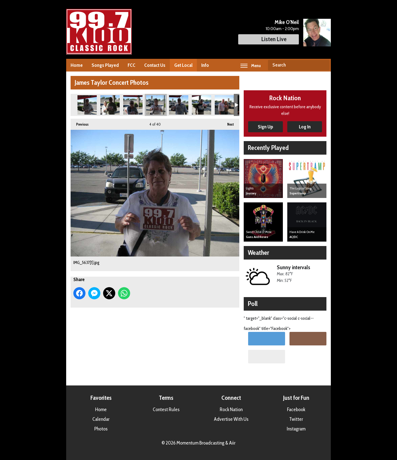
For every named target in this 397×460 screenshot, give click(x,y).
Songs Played (105, 65)
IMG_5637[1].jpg (155, 105)
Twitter (296, 419)
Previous (79, 122)
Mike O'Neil (287, 22)
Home (77, 65)
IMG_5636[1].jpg (133, 105)
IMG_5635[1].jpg (110, 105)
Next (228, 122)
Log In (305, 127)
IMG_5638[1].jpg (178, 105)
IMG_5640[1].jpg (224, 105)
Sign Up (265, 127)
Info (205, 65)
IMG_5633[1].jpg (87, 105)
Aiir (232, 443)
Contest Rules (166, 409)
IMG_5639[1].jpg (201, 105)
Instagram (296, 429)
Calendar (100, 419)
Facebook (296, 409)
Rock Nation (231, 409)
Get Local (183, 65)
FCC (131, 65)
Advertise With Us (231, 419)
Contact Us (154, 65)
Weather (258, 252)
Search (323, 65)
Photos (101, 429)
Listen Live (268, 39)
